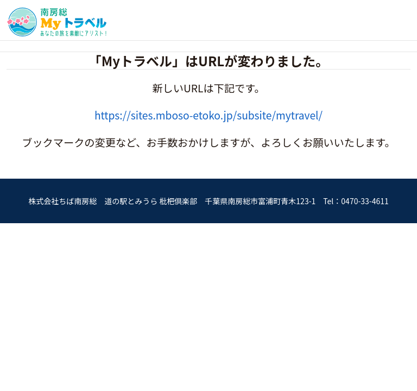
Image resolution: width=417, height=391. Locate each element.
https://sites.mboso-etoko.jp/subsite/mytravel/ (208, 115)
